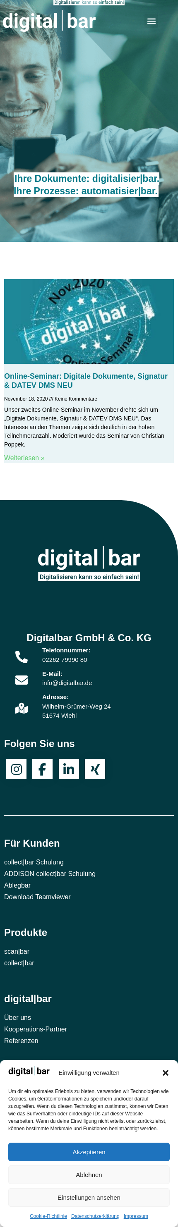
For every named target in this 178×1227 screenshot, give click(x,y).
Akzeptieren (88, 1151)
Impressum (136, 1216)
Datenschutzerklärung (95, 1216)
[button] (165, 1073)
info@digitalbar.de (67, 682)
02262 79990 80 (64, 659)
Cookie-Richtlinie (48, 1216)
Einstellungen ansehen (89, 1197)
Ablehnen (89, 1174)
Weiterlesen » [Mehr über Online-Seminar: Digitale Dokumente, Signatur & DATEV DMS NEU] (24, 457)
